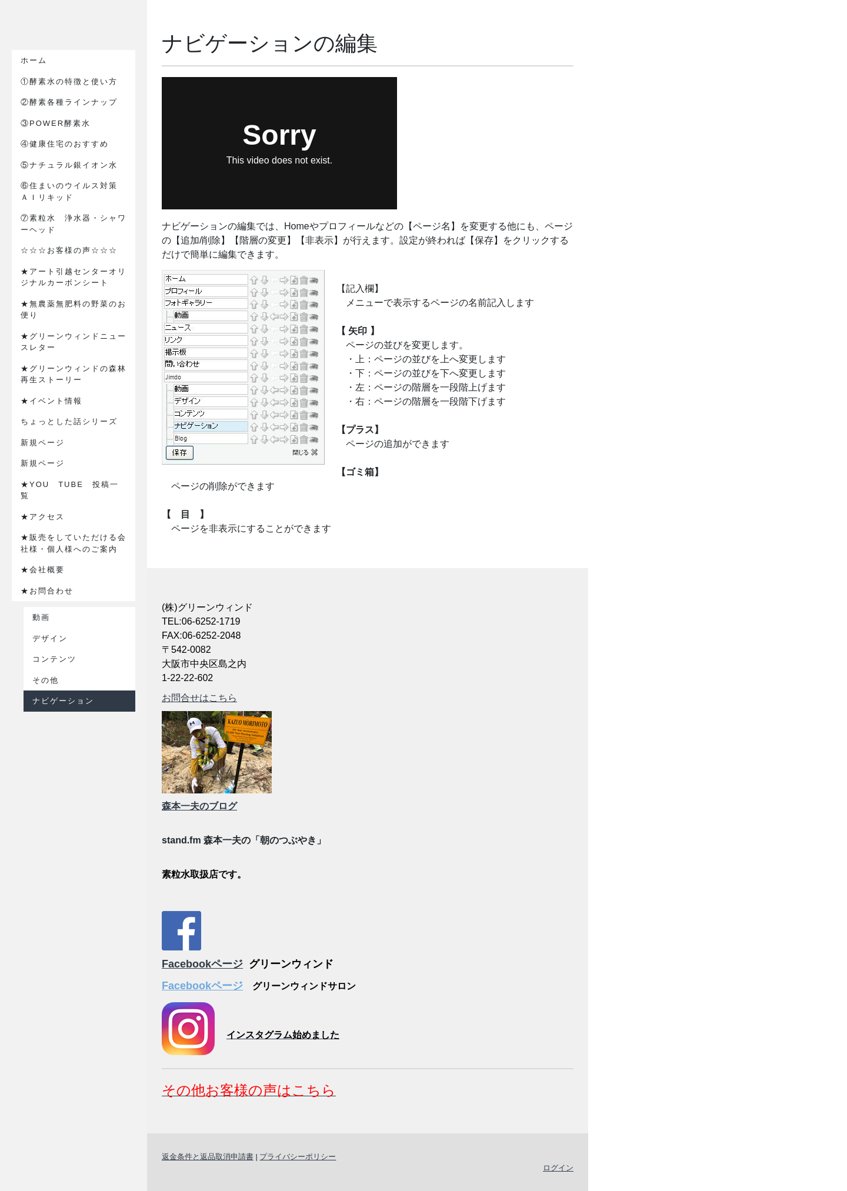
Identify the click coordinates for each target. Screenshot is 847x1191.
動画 (41, 617)
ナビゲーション (63, 700)
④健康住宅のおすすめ (65, 143)
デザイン (50, 638)
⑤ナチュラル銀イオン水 (69, 165)
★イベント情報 (51, 400)
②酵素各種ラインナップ (69, 102)
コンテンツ (54, 659)
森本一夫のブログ (199, 806)
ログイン (558, 1167)
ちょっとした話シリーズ (69, 421)
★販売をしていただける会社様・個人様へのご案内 (73, 543)
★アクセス (43, 516)
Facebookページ (202, 964)
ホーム (34, 60)
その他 (45, 680)
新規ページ (43, 442)
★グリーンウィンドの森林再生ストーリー (73, 374)
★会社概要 (43, 569)
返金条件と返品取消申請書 (208, 1156)
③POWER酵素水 (60, 123)
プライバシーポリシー (297, 1156)
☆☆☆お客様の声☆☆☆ (69, 250)
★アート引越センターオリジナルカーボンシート (73, 277)
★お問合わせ (47, 590)
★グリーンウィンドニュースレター (73, 342)
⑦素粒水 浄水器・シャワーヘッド (73, 223)
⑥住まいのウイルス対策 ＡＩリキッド (73, 191)
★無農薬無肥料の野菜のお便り (73, 309)
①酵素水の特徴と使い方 (69, 81)
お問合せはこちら (199, 698)
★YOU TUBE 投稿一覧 (70, 490)
